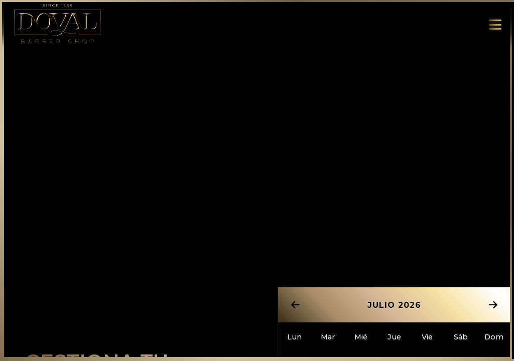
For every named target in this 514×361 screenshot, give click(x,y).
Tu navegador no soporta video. (257, 130)
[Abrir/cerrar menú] (493, 24)
